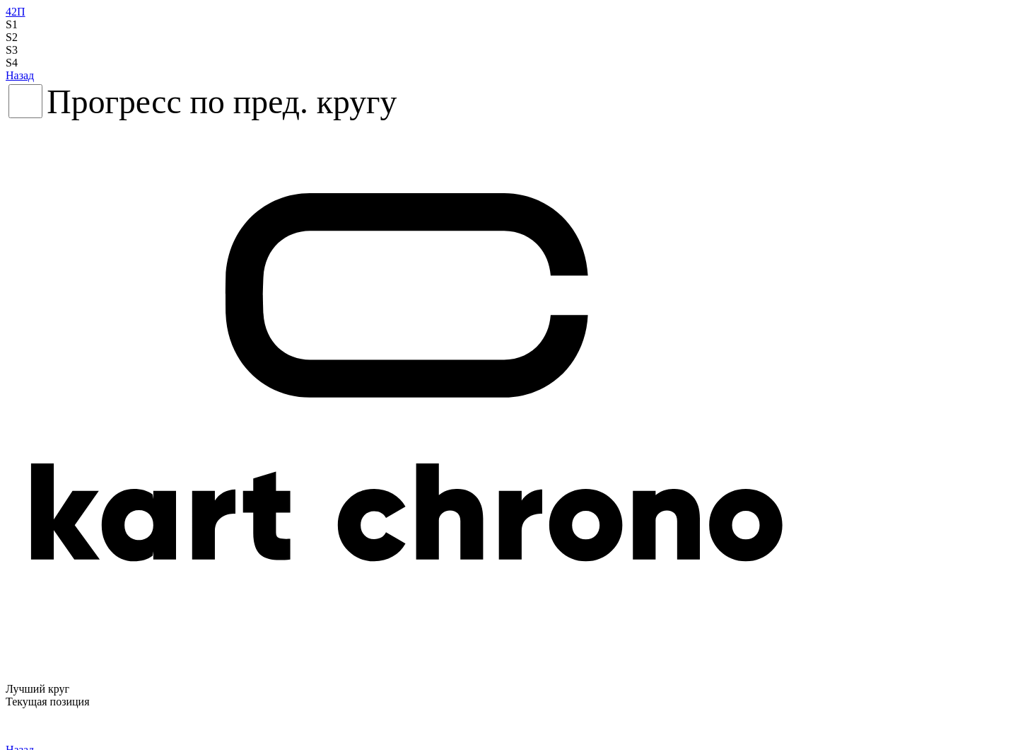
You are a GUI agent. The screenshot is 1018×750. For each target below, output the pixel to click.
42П (15, 12)
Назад (20, 75)
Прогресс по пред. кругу (222, 101)
